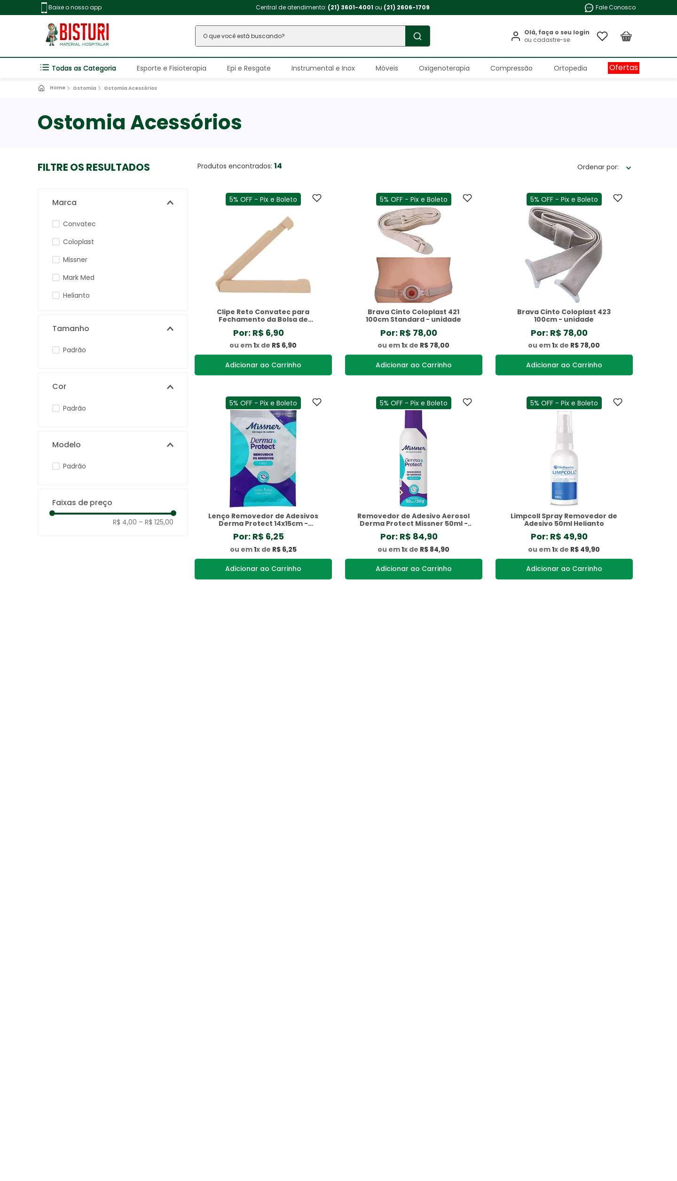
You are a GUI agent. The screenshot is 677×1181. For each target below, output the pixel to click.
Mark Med (78, 277)
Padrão (74, 350)
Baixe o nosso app (71, 7)
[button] (112, 202)
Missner (75, 259)
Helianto (76, 295)
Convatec (79, 224)
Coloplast (78, 241)
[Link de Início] (52, 88)
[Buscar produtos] (417, 36)
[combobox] (312, 36)
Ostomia (84, 88)
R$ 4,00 (125, 522)
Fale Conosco (610, 7)
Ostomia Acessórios (130, 88)
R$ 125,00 (156, 522)
